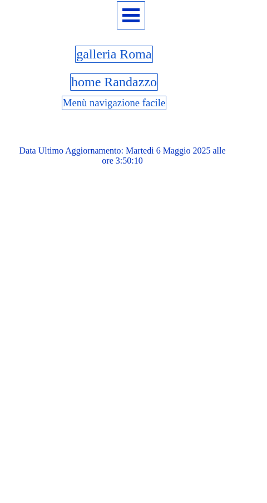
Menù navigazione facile (114, 103)
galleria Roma (113, 54)
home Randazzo (114, 82)
